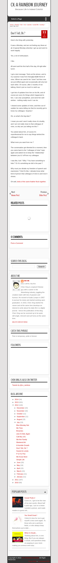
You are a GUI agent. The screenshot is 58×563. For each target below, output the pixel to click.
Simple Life (20, 460)
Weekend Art (21, 442)
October (20, 414)
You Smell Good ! (30, 515)
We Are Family (21, 439)
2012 (16, 405)
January (20, 477)
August (19, 419)
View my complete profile (20, 322)
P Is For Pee (20, 454)
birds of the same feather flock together (31, 182)
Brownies (19, 431)
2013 (16, 402)
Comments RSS (44, 561)
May (18, 465)
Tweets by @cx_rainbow (21, 385)
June (18, 462)
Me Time (19, 428)
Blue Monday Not (22, 425)
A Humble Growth (22, 445)
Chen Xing (27, 281)
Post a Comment (17, 243)
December (20, 408)
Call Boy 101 (21, 437)
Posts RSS (32, 561)
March (19, 471)
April (18, 468)
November (20, 411)
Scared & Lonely (22, 451)
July (18, 422)
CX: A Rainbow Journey (29, 4)
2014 (16, 399)
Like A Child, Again (23, 434)
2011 (16, 480)
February (20, 474)
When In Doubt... (30, 533)
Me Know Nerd (21, 457)
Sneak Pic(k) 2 (29, 498)
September (21, 416)
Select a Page (16, 19)
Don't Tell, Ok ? (18, 33)
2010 (16, 482)
